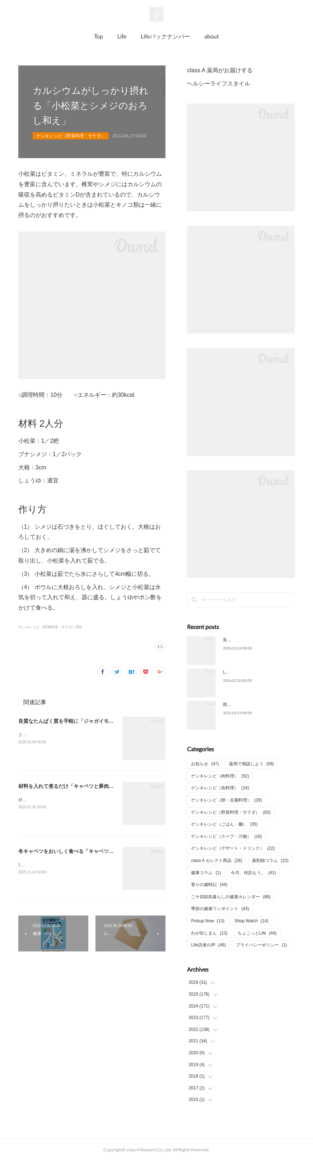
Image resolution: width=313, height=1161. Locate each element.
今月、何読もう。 (253, 872)
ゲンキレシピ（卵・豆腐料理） (226, 800)
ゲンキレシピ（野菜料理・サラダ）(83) (50, 627)
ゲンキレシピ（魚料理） (220, 787)
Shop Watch (251, 920)
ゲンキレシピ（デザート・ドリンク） (233, 848)
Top (98, 36)
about (211, 36)
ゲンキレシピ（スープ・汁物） (226, 836)
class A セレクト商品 (216, 860)
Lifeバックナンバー (165, 36)
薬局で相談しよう (251, 763)
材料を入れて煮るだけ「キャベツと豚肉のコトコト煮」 (81, 786)
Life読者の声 (208, 944)
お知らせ (205, 763)
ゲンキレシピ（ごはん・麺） (224, 824)
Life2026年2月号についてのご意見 (256, 672)
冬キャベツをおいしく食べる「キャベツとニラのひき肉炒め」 (88, 851)
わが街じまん (209, 933)
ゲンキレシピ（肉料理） (220, 776)
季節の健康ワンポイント (220, 908)
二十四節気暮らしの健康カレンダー (230, 896)
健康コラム (206, 872)
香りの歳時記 (209, 884)
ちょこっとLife (257, 933)
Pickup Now (207, 920)
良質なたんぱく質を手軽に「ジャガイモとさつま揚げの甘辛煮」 (91, 721)
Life (121, 36)
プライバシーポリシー (261, 944)
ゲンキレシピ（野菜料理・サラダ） (70, 135)
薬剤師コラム (270, 860)
